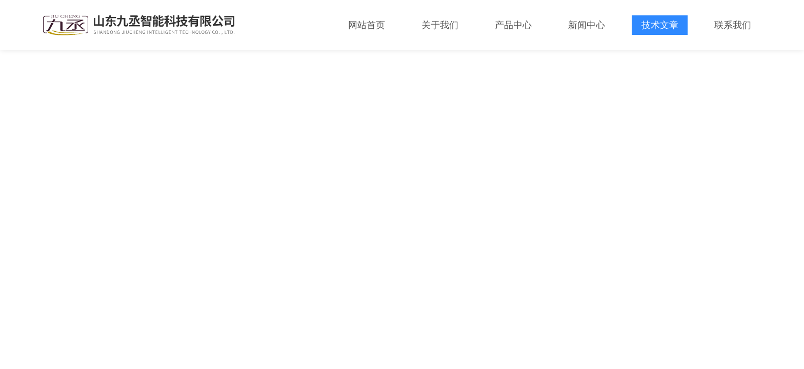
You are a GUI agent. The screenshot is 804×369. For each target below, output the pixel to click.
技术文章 (659, 25)
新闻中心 (586, 25)
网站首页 (366, 25)
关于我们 (439, 25)
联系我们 (732, 25)
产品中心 (513, 25)
